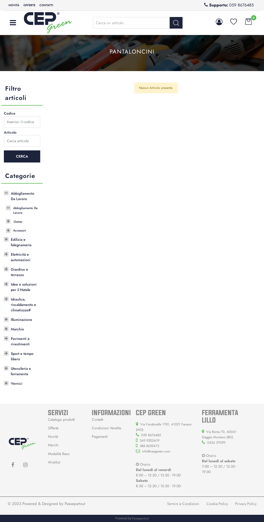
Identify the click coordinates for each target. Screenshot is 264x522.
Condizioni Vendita (106, 428)
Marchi (53, 445)
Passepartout (75, 504)
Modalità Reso (59, 453)
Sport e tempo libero (22, 356)
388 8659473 (149, 445)
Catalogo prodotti (61, 419)
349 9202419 (149, 440)
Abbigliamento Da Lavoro (22, 196)
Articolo (10, 132)
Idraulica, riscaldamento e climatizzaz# (23, 305)
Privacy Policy (246, 503)
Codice (9, 113)
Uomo (18, 221)
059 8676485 (241, 5)
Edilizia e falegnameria (21, 242)
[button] (220, 22)
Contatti (46, 5)
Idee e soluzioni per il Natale (24, 287)
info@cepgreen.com (156, 451)
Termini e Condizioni (183, 503)
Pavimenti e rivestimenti (20, 341)
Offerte (29, 5)
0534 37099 (216, 442)
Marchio (17, 329)
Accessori (19, 230)
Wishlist (54, 462)
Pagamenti (100, 436)
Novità (14, 5)
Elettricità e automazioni (20, 257)
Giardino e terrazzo (19, 272)
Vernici (16, 383)
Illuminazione (21, 319)
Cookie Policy (217, 503)
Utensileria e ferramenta (21, 371)
